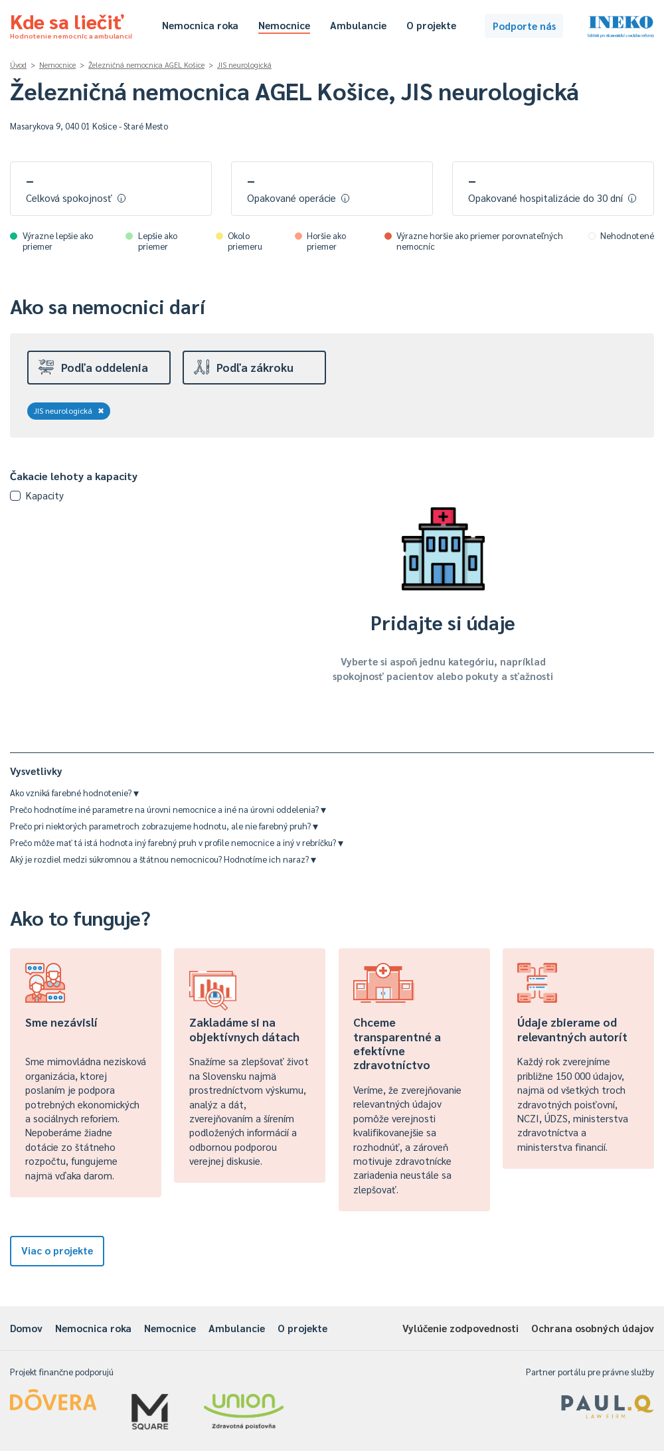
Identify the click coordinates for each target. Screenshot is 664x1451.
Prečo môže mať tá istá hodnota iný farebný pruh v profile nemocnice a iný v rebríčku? (176, 842)
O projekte (431, 25)
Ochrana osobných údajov (592, 1328)
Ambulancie (358, 25)
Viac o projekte (57, 1250)
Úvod (18, 65)
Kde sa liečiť (71, 24)
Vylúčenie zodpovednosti (460, 1328)
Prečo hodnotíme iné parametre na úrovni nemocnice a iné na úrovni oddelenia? (168, 809)
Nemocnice (284, 25)
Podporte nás (524, 25)
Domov (26, 1328)
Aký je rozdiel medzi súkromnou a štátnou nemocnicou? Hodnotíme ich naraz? (163, 859)
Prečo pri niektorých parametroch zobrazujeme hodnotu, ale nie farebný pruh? (164, 825)
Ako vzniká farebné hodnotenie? (74, 792)
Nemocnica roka (200, 25)
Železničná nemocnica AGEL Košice (146, 65)
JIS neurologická (244, 65)
